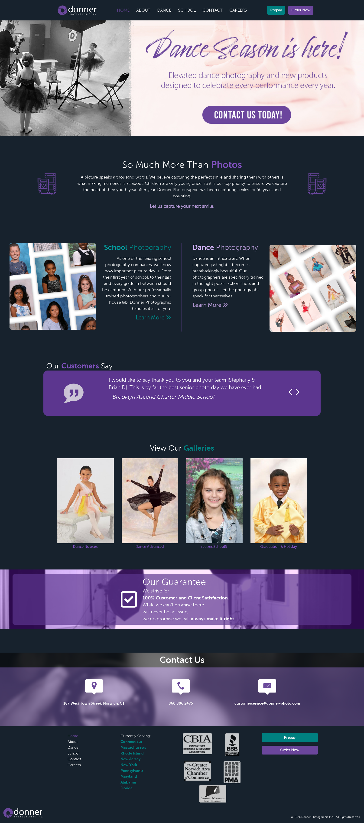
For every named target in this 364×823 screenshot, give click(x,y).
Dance (164, 10)
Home (123, 10)
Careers (238, 10)
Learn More (153, 318)
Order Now (300, 10)
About (143, 10)
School (187, 10)
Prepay (276, 10)
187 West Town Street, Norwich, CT (94, 703)
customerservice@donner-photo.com (267, 703)
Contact (212, 10)
